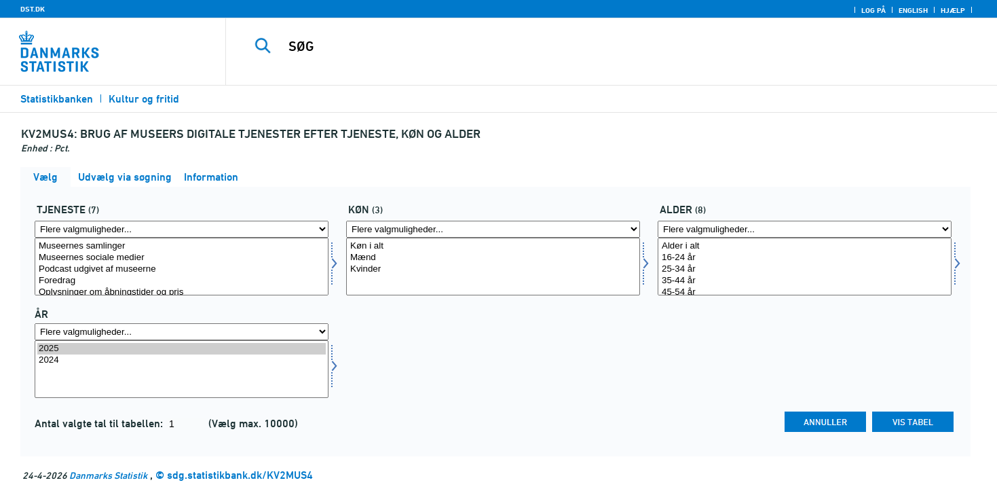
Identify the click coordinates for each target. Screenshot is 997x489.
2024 (181, 360)
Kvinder (493, 269)
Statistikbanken (56, 98)
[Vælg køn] (493, 266)
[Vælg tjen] (181, 266)
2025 (181, 349)
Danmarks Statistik (108, 475)
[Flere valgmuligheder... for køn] (493, 229)
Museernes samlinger (181, 246)
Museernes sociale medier (181, 258)
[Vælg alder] (805, 266)
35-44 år (804, 281)
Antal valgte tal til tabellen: (100, 423)
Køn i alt (493, 246)
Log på (873, 10)
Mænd (493, 258)
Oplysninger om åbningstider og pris (181, 292)
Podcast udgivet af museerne (181, 269)
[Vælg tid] (181, 369)
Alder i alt (804, 246)
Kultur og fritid (144, 98)
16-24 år (804, 258)
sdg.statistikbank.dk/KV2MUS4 (240, 475)
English (913, 10)
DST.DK (32, 9)
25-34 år (804, 269)
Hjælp (953, 10)
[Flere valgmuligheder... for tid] (181, 331)
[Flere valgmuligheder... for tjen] (181, 229)
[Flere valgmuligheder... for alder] (805, 229)
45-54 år (804, 292)
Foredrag (181, 281)
